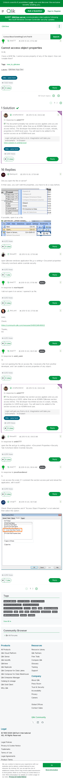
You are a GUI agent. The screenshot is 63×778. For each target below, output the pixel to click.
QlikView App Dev (16, 69)
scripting (31, 615)
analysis (23, 615)
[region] (31, 769)
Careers (35, 698)
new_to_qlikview (13, 64)
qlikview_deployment (30, 605)
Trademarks (5, 749)
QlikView (5, 26)
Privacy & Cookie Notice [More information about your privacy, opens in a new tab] (17, 777)
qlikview (27, 608)
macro (55, 612)
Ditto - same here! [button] (9, 78)
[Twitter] (33, 722)
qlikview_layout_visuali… (12, 605)
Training (35, 667)
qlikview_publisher (50, 608)
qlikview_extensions (11, 615)
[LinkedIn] (37, 722)
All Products (5, 649)
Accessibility (36, 691)
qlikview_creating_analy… (13, 608)
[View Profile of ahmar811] (13, 254)
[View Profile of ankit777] (13, 41)
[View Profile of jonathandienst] (17, 115)
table (27, 612)
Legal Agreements (8, 756)
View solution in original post (15, 143)
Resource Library (38, 649)
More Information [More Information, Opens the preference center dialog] (52, 770)
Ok (52, 765)
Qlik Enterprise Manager (10, 677)
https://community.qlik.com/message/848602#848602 (23, 325)
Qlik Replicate (6, 667)
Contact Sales (37, 708)
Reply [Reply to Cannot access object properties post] (54, 88)
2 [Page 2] (57, 103)
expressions (46, 612)
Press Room (36, 684)
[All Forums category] (4, 635)
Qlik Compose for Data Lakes (13, 670)
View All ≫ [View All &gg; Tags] (7, 621)
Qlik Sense (5, 656)
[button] (60, 40)
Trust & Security (38, 687)
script (34, 608)
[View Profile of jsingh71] (13, 502)
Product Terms (7, 760)
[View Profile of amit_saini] (13, 311)
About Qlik (36, 680)
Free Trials (36, 656)
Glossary (35, 663)
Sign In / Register (54, 11)
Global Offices (37, 704)
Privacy (34, 694)
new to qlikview (23, 601)
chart (40, 608)
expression (8, 612)
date (16, 612)
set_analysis (35, 612)
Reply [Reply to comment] (52, 159)
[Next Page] (60, 103)
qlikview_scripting (37, 601)
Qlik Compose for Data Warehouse (15, 674)
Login (31, 2)
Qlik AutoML (6, 660)
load (21, 612)
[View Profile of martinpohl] (13, 174)
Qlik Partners (36, 653)
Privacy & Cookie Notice (10, 746)
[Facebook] (42, 722)
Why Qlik (4, 688)
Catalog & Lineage (8, 681)
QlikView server (19, 17)
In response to (14, 120)
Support (35, 670)
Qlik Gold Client (7, 684)
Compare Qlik (37, 660)
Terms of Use (6, 753)
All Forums (12, 635)
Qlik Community (39, 717)
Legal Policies (6, 742)
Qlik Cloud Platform (8, 653)
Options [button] (59, 26)
